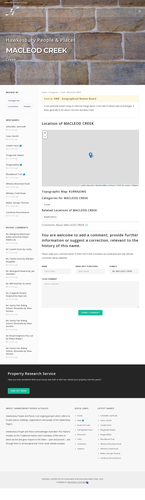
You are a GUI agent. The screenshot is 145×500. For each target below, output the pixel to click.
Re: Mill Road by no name (18, 295)
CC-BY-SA (120, 197)
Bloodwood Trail (107, 451)
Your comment (49, 290)
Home (19, 23)
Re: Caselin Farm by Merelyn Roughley (20, 272)
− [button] (45, 148)
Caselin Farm (105, 436)
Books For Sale (47, 23)
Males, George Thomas (17, 214)
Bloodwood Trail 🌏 (15, 185)
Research (92, 23)
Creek (62, 104)
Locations (13, 118)
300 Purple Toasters (76, 494)
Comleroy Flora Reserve (17, 224)
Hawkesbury (50, 228)
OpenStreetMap (101, 197)
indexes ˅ (134, 23)
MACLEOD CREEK (74, 104)
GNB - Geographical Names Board (75, 110)
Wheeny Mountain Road (18, 195)
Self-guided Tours (71, 23)
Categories (53, 104)
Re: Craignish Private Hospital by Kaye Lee (16, 306)
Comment (118, 23)
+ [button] (45, 144)
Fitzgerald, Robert (15, 166)
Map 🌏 (30, 23)
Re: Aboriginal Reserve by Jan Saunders (20, 284)
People (27, 118)
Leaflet (83, 197)
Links (106, 23)
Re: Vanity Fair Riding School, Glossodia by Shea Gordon (19, 320)
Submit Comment (90, 324)
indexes (80, 460)
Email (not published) (87, 278)
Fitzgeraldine (105, 446)
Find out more (19, 402)
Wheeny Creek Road (15, 204)
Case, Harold (12, 147)
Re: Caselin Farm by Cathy (19, 261)
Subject (113, 278)
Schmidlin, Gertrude (16, 138)
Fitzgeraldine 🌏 (14, 176)
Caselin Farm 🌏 (14, 157)
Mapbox (135, 197)
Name (44, 278)
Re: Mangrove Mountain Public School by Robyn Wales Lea (18, 248)
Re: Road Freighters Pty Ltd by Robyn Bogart (19, 349)
